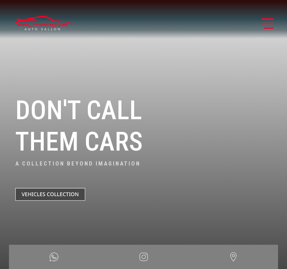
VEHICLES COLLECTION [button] (50, 194)
